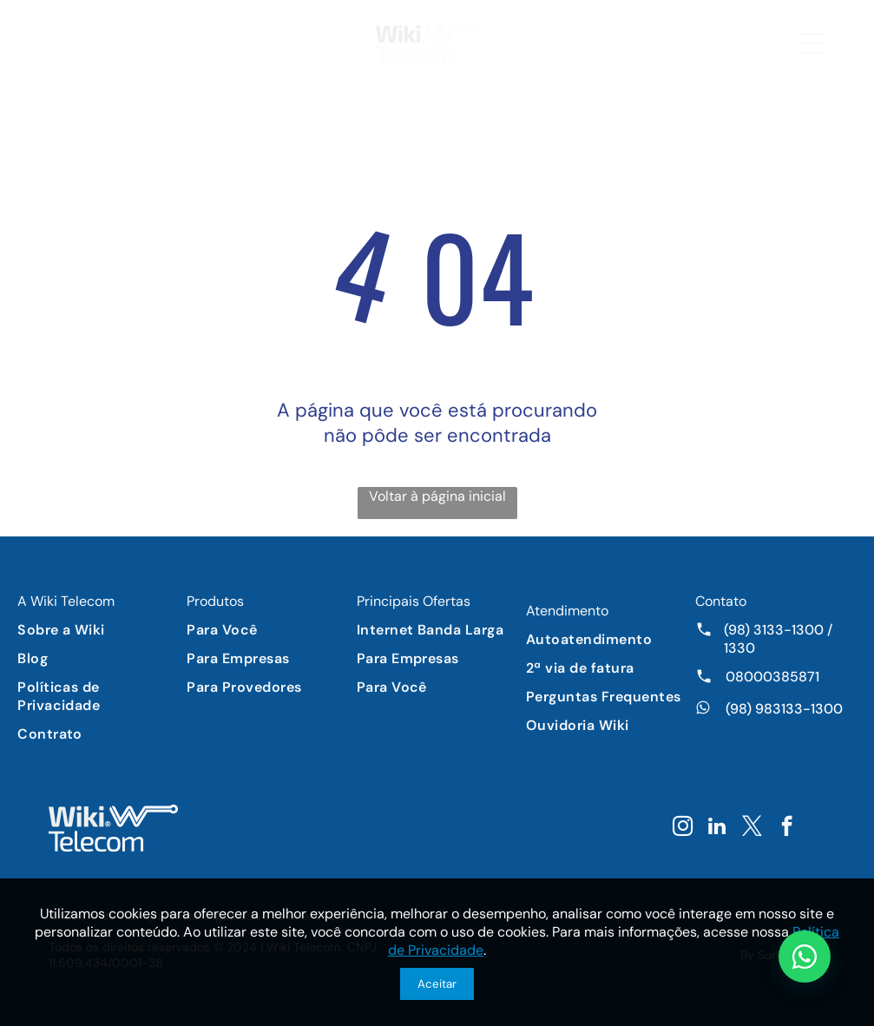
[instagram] (682, 828)
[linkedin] (717, 828)
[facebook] (787, 828)
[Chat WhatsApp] (805, 957)
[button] (811, 43)
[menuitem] (98, 629)
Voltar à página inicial (437, 496)
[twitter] (752, 828)
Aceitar (437, 984)
